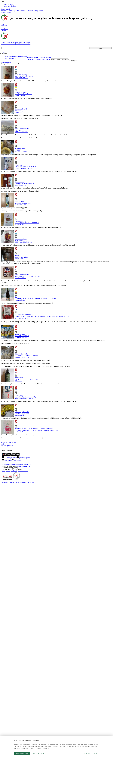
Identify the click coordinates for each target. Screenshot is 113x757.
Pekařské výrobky (20, 148)
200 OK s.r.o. (18, 381)
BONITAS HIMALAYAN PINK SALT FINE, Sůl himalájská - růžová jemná (36, 430)
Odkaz (18, 482)
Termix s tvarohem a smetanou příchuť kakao (27, 276)
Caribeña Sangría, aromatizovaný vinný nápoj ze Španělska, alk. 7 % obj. (35, 298)
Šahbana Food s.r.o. (20, 258)
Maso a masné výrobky (21, 109)
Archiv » (3, 444)
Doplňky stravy (19, 377)
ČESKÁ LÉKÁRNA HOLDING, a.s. (25, 168)
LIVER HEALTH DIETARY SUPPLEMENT (27, 379)
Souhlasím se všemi (22, 753)
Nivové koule (18, 130)
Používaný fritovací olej (21, 257)
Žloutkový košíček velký (22, 413)
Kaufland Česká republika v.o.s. (24, 432)
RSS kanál (23, 482)
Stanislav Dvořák (19, 415)
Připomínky (5, 482)
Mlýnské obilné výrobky (21, 354)
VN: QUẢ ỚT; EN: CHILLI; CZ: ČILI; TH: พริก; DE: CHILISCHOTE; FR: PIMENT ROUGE (42, 316)
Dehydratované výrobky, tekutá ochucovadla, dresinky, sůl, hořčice (34, 428)
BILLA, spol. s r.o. (20, 300)
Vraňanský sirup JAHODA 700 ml (24, 183)
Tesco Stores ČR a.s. (20, 204)
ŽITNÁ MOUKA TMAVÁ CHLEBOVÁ (26, 355)
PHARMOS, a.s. (19, 224)
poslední (14, 442)
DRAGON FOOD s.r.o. (21, 318)
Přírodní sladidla (19, 182)
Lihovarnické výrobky (21, 74)
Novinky (12, 482)
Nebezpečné (46, 59)
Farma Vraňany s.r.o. (20, 185)
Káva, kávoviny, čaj (20, 221)
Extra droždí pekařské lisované (23, 94)
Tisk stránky (31, 482)
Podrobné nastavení (90, 753)
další (10, 442)
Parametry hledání (6, 62)
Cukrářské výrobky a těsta (22, 412)
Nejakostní (30, 59)
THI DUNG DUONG (21, 337)
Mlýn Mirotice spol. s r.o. (22, 357)
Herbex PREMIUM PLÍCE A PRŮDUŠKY (27, 223)
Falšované (38, 59)
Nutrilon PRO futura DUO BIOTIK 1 (25, 166)
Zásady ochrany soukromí (9, 471)
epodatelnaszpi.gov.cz (23, 466)
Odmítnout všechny (39, 753)
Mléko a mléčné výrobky (22, 128)
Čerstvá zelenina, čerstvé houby (23, 314)
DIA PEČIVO (18, 150)
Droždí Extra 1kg (19, 240)
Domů (3, 52)
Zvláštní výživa (19, 165)
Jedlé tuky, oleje (19, 201)
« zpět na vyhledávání (7, 445)
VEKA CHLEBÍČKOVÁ (22, 336)
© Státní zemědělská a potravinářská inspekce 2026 (16, 464)
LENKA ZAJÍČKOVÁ (21, 112)
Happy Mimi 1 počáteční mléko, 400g (25, 397)
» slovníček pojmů (10, 58)
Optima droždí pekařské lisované (24, 76)
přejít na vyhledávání (10, 6)
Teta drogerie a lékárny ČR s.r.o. (24, 398)
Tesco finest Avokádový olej (23, 203)
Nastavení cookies (23, 471)
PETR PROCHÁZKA (21, 151)
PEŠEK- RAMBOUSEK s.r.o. (23, 242)
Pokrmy (17, 255)
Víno (16, 297)
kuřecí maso (18, 110)
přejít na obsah (8, 4)
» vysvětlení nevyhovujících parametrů (16, 56)
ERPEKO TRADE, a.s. (21, 78)
